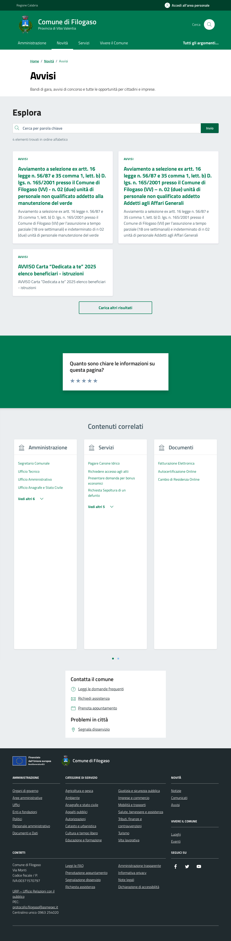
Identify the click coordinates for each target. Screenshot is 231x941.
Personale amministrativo (31, 826)
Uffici (16, 804)
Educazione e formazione (83, 840)
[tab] (113, 658)
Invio (209, 128)
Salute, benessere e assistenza (140, 811)
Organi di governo (25, 790)
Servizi (83, 43)
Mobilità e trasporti (132, 804)
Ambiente (72, 797)
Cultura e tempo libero (81, 833)
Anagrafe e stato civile (81, 804)
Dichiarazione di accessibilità (138, 886)
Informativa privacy (132, 872)
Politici (17, 819)
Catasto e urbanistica (80, 826)
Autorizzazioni (75, 819)
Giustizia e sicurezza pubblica (139, 790)
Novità (62, 43)
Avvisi (175, 804)
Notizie (176, 790)
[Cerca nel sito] (209, 24)
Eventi (176, 841)
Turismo (123, 833)
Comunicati (179, 797)
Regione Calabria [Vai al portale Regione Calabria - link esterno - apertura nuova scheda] (27, 5)
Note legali (126, 879)
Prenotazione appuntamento (86, 872)
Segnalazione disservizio (83, 879)
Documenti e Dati (25, 833)
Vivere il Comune (114, 43)
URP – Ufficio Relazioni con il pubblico (34, 894)
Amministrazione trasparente (139, 865)
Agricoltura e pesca (79, 790)
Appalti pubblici (76, 811)
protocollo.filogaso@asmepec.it (35, 907)
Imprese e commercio (133, 797)
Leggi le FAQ (74, 865)
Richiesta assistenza (80, 886)
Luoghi (176, 834)
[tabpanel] (46, 546)
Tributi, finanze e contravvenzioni (130, 822)
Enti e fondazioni (25, 811)
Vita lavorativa (128, 840)
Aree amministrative (27, 797)
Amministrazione (32, 43)
